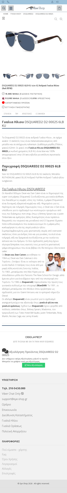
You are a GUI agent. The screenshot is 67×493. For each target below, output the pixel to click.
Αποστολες (27, 113)
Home (5, 14)
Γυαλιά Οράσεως (12, 426)
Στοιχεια (7, 113)
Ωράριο (6, 404)
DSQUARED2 (28, 14)
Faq (4, 454)
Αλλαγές (7, 468)
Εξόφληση (40, 113)
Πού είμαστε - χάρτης (14, 449)
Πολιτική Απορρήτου (14, 431)
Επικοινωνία (9, 410)
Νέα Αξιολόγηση (33, 365)
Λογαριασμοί (9, 464)
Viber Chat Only (13, 393)
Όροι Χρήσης (9, 459)
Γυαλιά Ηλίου (10, 420)
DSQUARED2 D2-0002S (44, 14)
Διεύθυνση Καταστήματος (17, 415)
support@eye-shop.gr (14, 399)
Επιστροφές (9, 473)
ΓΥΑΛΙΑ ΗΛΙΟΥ (16, 14)
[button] (62, 42)
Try (16, 113)
